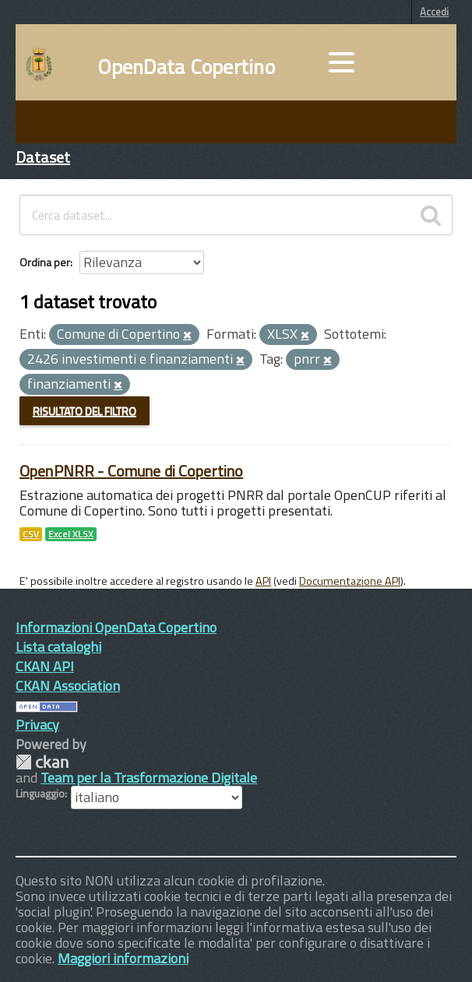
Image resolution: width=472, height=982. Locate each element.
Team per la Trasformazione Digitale (149, 777)
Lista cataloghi (58, 646)
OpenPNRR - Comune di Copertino (131, 471)
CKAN (42, 762)
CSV (31, 534)
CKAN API (45, 666)
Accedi (434, 11)
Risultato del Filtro (84, 411)
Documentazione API (349, 581)
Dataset (43, 157)
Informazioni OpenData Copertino (116, 627)
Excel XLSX (70, 534)
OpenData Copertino (186, 67)
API (263, 581)
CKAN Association (68, 685)
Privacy (37, 724)
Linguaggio (40, 793)
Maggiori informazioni (123, 958)
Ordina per (44, 262)
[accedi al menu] (341, 62)
